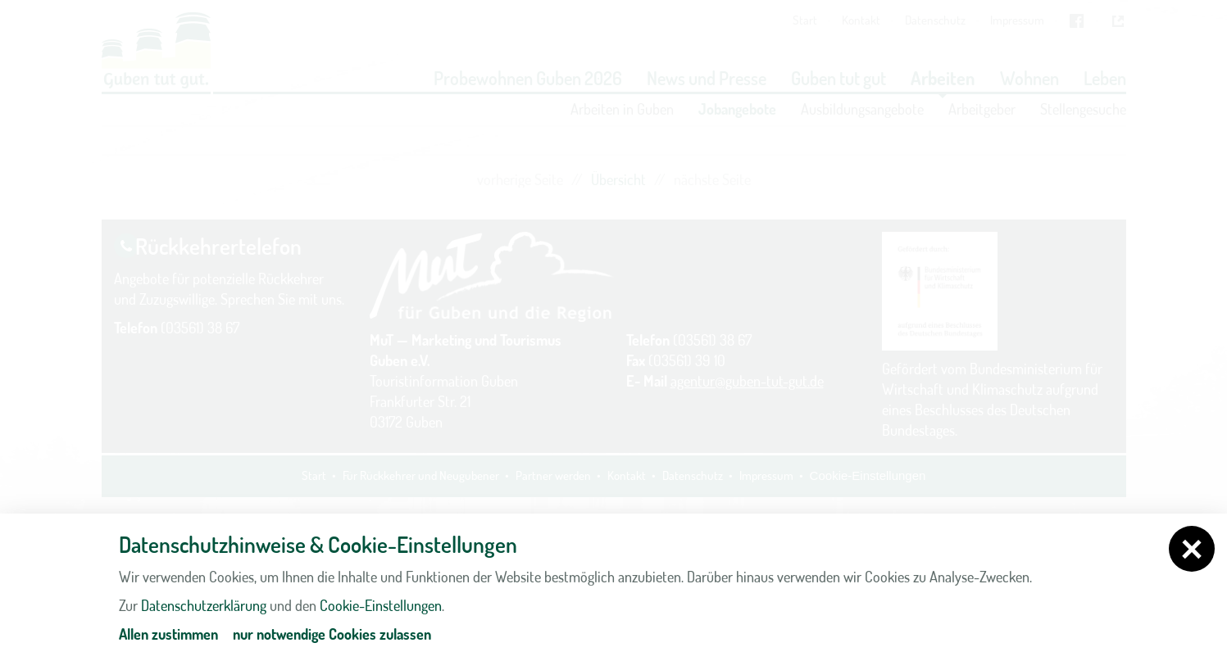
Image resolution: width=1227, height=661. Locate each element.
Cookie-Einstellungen (381, 605)
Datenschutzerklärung (203, 605)
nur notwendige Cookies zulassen (332, 634)
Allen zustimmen (168, 634)
